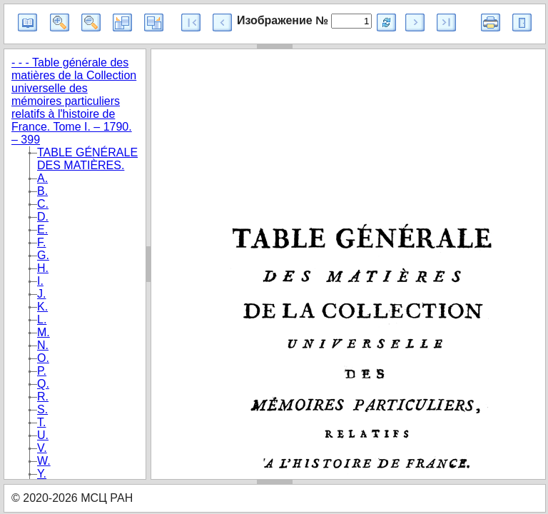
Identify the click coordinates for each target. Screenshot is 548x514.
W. (44, 461)
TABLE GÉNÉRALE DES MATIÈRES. (87, 158)
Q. (43, 384)
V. (42, 448)
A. (42, 178)
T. (41, 422)
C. (43, 204)
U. (43, 435)
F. (41, 242)
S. (42, 409)
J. (41, 294)
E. (42, 229)
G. (43, 255)
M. (43, 332)
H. (43, 268)
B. (42, 191)
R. (43, 396)
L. (41, 319)
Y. (41, 474)
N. (43, 345)
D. (43, 217)
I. (40, 281)
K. (42, 307)
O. (43, 358)
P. (41, 371)
